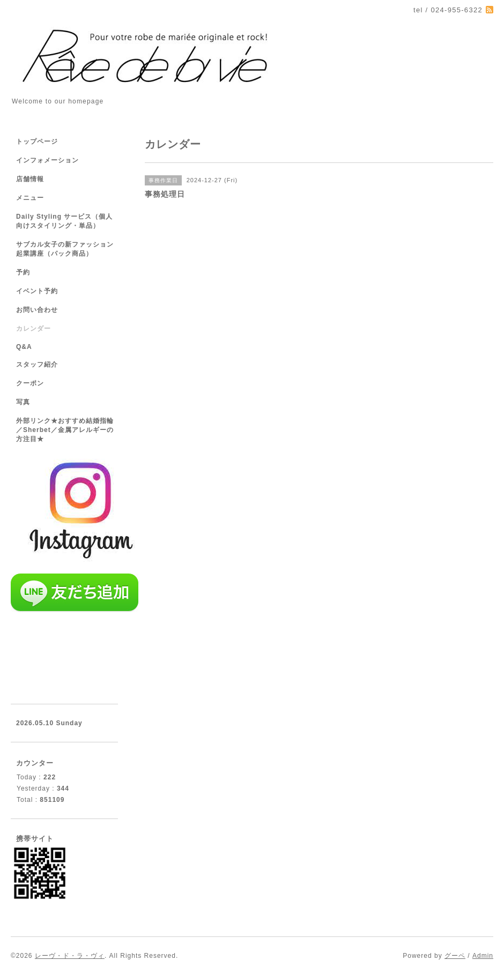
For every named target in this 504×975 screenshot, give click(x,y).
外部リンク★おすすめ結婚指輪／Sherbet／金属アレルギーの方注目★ (65, 430)
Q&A (24, 347)
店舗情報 (30, 179)
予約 (23, 272)
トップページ (37, 141)
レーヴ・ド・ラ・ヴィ (70, 955)
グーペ (454, 955)
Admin (482, 955)
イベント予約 (37, 291)
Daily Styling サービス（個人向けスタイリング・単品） (64, 221)
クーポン (30, 383)
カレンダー (33, 328)
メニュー (30, 198)
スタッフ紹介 (37, 364)
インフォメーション (47, 160)
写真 (23, 402)
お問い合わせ (37, 310)
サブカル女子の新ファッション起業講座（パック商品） (65, 249)
